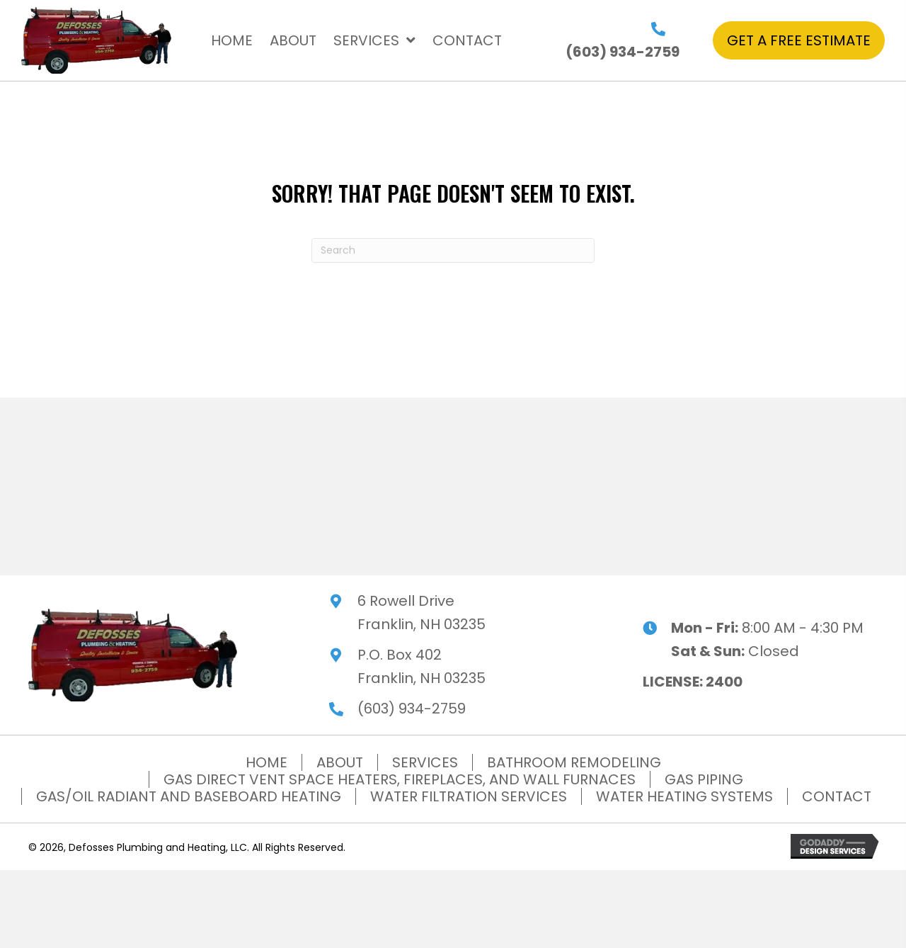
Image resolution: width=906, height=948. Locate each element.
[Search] (453, 250)
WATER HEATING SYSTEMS (684, 796)
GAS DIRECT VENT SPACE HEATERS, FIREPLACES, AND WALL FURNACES (400, 779)
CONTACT (836, 796)
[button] (799, 40)
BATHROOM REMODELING (574, 762)
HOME (266, 762)
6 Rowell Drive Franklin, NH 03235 (421, 612)
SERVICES (425, 762)
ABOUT (339, 762)
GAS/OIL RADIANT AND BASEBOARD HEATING (188, 796)
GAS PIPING (704, 779)
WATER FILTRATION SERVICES (468, 796)
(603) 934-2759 (623, 52)
